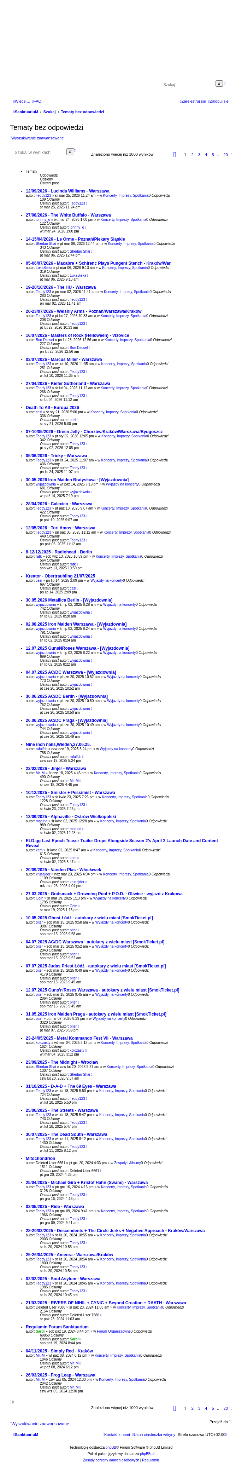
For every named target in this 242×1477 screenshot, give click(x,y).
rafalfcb (41, 749)
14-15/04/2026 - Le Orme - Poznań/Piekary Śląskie (75, 239)
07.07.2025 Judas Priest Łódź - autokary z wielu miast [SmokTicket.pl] (96, 966)
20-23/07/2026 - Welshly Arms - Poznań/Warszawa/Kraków (84, 311)
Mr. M (40, 773)
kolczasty (43, 1043)
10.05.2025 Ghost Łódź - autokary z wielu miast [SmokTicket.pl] (89, 917)
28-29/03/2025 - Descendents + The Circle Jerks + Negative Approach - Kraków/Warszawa (115, 1230)
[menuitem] (36, 101)
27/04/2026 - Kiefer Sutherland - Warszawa (68, 383)
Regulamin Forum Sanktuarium (57, 1326)
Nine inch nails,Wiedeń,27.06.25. (58, 744)
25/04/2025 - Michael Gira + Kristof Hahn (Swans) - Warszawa (87, 1182)
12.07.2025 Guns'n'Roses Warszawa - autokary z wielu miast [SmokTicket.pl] (102, 990)
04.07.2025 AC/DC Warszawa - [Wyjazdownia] (71, 672)
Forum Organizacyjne (114, 1331)
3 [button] (199, 155)
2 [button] (192, 155)
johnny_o (43, 220)
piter (39, 922)
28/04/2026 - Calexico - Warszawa (59, 503)
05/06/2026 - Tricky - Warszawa (56, 455)
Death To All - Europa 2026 (52, 407)
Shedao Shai (46, 244)
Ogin (39, 898)
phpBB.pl (147, 1454)
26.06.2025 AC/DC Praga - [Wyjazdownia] (66, 720)
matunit (41, 821)
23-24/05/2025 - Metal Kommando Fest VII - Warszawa (79, 1038)
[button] (175, 154)
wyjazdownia (46, 484)
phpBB (111, 1447)
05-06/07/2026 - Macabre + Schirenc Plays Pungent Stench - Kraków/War (98, 263)
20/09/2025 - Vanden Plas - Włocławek (63, 869)
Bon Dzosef (45, 340)
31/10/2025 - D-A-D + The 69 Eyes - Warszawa (71, 1086)
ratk (39, 556)
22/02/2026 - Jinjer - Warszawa (56, 768)
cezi (39, 412)
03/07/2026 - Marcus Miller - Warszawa (64, 359)
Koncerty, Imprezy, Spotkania (126, 195)
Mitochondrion (40, 1158)
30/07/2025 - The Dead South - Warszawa (66, 1134)
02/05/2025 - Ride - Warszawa (55, 1206)
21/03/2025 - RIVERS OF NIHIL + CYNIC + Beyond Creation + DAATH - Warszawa (106, 1302)
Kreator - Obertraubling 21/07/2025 (60, 576)
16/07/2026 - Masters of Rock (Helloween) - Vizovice (77, 335)
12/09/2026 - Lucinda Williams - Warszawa (68, 191)
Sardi (40, 1331)
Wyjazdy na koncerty (122, 484)
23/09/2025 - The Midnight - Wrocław (62, 1062)
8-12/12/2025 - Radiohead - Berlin (59, 552)
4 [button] (206, 155)
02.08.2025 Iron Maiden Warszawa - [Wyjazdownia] (76, 624)
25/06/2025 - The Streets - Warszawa (62, 1110)
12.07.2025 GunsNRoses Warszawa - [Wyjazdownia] (77, 648)
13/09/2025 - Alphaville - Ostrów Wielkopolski (71, 816)
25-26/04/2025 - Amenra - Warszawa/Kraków (69, 1254)
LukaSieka (44, 268)
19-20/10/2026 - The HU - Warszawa (61, 287)
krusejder (43, 874)
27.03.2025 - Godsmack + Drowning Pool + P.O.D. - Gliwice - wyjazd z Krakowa (104, 893)
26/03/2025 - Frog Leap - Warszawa (60, 1375)
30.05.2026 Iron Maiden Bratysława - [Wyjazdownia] (77, 479)
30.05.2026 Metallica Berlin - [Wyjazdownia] (69, 600)
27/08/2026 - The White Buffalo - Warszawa (68, 215)
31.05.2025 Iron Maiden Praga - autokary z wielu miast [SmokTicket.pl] (96, 1014)
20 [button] (226, 155)
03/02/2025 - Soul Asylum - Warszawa (63, 1278)
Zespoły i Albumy (127, 1163)
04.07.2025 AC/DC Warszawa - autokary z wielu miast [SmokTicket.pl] (95, 941)
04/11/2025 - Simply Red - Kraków (59, 1351)
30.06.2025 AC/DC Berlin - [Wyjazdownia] (67, 696)
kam (39, 850)
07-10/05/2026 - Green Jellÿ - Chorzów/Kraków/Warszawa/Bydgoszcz (94, 431)
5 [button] (213, 155)
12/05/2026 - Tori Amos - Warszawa (60, 527)
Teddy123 (43, 195)
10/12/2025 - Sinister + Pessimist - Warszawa (70, 792)
